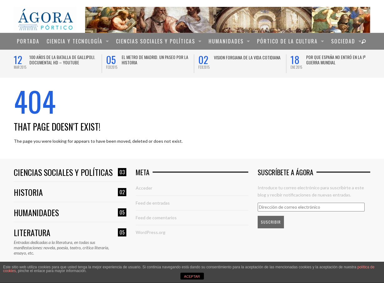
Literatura (70, 232)
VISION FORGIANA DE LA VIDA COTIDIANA (247, 57)
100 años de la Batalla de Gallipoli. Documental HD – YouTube (62, 59)
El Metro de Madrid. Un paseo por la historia (155, 59)
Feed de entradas (153, 203)
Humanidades (70, 212)
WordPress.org (150, 232)
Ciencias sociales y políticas (70, 172)
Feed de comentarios (156, 217)
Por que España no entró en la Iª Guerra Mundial (336, 59)
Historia (70, 192)
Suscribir (271, 222)
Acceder (144, 188)
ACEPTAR (192, 276)
